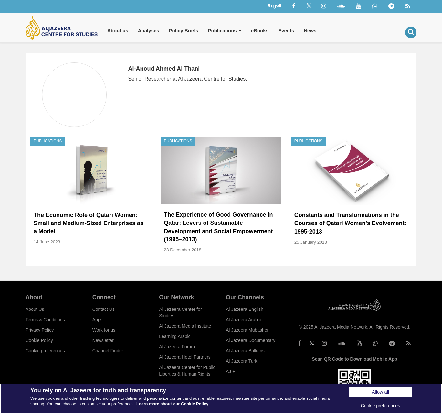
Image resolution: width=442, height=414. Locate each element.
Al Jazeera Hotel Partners (185, 357)
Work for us (103, 329)
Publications (224, 30)
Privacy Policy (40, 329)
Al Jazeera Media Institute (185, 326)
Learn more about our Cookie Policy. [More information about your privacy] (172, 403)
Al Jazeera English (244, 309)
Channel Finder (107, 350)
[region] (221, 399)
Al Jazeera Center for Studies (180, 312)
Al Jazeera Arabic (243, 319)
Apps (97, 319)
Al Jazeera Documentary (250, 340)
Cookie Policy (39, 340)
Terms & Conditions (45, 319)
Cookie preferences (45, 350)
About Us (35, 309)
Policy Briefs (183, 30)
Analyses (148, 30)
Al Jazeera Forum (177, 346)
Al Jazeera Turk (241, 361)
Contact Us (103, 309)
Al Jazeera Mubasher (247, 329)
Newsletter (103, 340)
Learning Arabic (174, 336)
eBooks (259, 30)
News (310, 30)
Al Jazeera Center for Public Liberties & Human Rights (187, 370)
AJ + (230, 371)
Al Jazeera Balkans (245, 350)
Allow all (380, 392)
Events (286, 30)
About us (117, 30)
